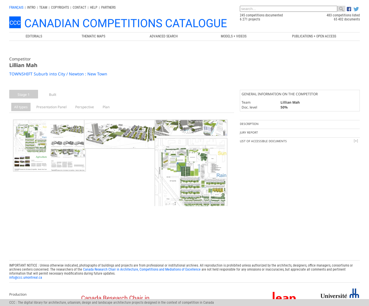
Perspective (84, 106)
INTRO (31, 7)
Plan (106, 106)
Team (43, 7)
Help (93, 7)
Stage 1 (24, 94)
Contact (79, 7)
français (16, 7)
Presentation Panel (51, 106)
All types (21, 106)
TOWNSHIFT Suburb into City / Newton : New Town (58, 74)
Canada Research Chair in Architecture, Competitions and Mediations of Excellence (142, 262)
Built (52, 94)
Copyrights (60, 7)
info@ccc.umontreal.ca (25, 270)
